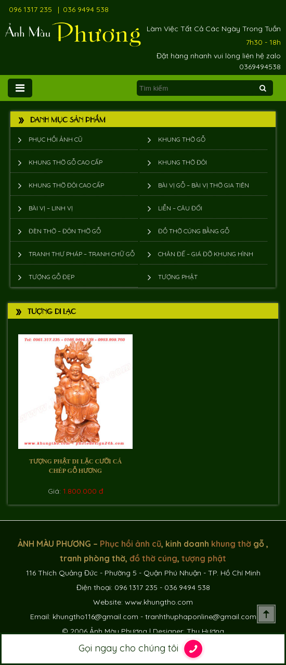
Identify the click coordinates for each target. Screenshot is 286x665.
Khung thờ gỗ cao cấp (65, 162)
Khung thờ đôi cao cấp (66, 185)
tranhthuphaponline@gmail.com (200, 616)
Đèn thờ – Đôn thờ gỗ (65, 231)
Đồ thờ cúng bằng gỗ (193, 231)
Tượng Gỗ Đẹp (51, 277)
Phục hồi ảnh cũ (56, 139)
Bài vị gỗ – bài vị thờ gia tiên (203, 185)
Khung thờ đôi (182, 162)
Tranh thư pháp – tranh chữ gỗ (82, 254)
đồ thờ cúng (153, 558)
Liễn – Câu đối (180, 208)
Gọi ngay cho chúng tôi (143, 649)
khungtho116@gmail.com (95, 616)
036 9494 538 (86, 9)
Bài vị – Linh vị (51, 208)
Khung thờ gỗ (181, 139)
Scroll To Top (266, 614)
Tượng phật (178, 277)
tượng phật (203, 558)
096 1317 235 (30, 9)
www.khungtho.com (159, 602)
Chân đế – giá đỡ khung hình (205, 254)
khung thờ (231, 543)
